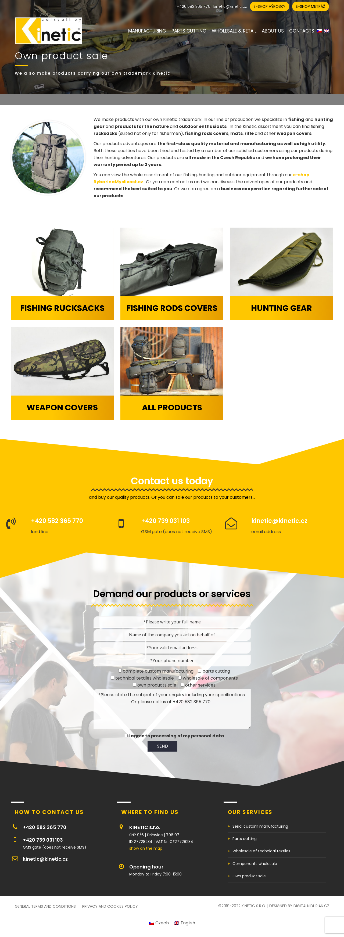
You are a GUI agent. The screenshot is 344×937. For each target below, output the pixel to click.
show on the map (145, 848)
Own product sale (249, 876)
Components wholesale (254, 863)
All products (172, 407)
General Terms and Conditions (45, 906)
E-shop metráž (310, 6)
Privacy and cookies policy (110, 906)
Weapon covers (62, 407)
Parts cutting (244, 838)
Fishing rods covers (171, 308)
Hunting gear (281, 308)
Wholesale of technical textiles (261, 851)
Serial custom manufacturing (260, 826)
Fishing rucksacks (62, 308)
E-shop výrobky (269, 6)
